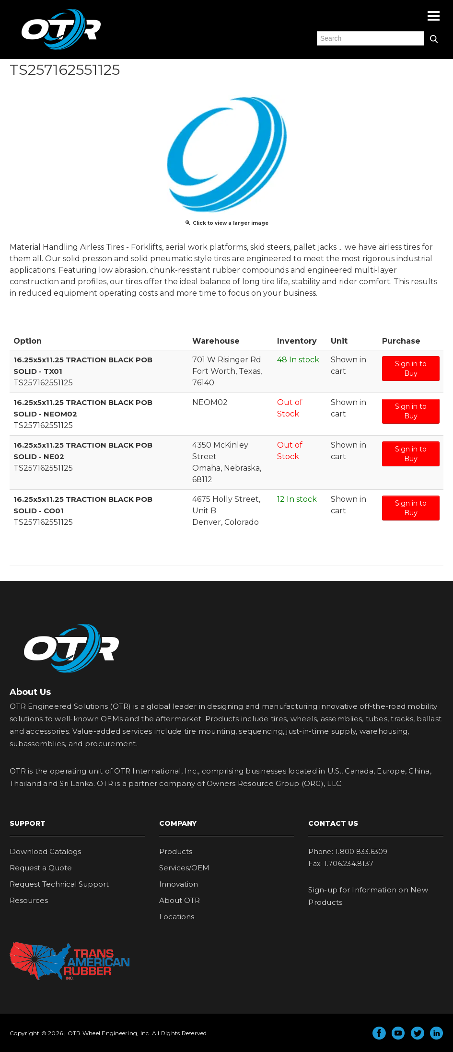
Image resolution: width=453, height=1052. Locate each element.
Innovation (178, 884)
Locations (176, 916)
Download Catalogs (45, 851)
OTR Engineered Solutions (61, 49)
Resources (29, 900)
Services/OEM (184, 867)
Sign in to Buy (411, 368)
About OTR (179, 900)
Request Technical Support (59, 884)
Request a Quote (41, 867)
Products (175, 851)
